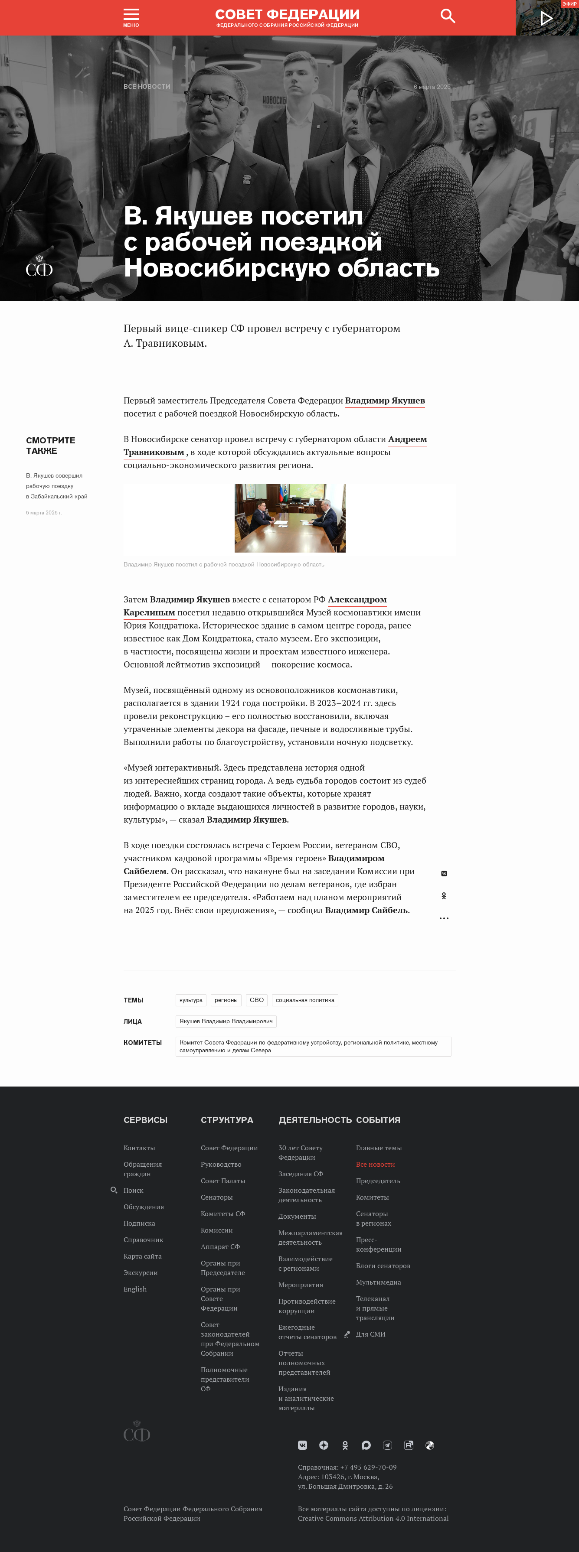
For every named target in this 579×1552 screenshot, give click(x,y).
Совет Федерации (229, 1147)
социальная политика (305, 1000)
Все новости (147, 87)
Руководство (221, 1164)
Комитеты (372, 1197)
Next (358, 520)
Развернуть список (444, 918)
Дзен (323, 1445)
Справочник (144, 1239)
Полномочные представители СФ (225, 1379)
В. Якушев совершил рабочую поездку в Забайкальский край (57, 486)
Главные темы (379, 1147)
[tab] (444, 900)
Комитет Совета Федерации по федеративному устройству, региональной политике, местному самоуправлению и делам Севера (309, 1046)
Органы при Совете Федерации (220, 1298)
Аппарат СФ (220, 1246)
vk (302, 1445)
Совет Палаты (223, 1180)
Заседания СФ (301, 1173)
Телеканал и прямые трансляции (375, 1308)
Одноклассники (444, 895)
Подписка (139, 1223)
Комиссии (217, 1230)
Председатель (378, 1180)
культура (191, 1000)
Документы (297, 1216)
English (135, 1289)
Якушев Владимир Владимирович (226, 1021)
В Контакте (444, 873)
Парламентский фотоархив (429, 1445)
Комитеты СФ (223, 1213)
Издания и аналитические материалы (306, 1398)
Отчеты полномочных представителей (304, 1362)
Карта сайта (143, 1256)
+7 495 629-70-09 (368, 1467)
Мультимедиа (378, 1282)
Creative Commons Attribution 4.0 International (373, 1518)
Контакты (139, 1147)
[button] (131, 18)
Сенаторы (217, 1197)
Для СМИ (371, 1334)
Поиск (134, 1190)
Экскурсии (141, 1272)
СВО (257, 1000)
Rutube (408, 1445)
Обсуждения (144, 1206)
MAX (366, 1445)
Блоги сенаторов (383, 1265)
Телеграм (387, 1445)
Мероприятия (300, 1284)
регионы (226, 1000)
